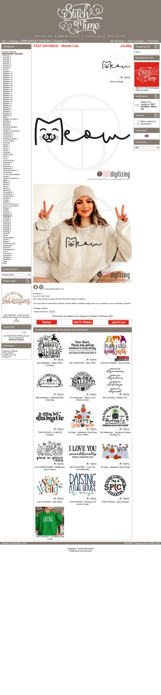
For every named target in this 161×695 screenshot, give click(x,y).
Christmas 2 (8, 135)
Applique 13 (7, 79)
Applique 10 (7, 74)
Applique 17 (7, 87)
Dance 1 (6, 145)
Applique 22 (7, 99)
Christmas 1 (8, 133)
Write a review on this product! (148, 122)
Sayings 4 (7, 222)
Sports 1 (6, 240)
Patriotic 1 (7, 198)
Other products (142, 90)
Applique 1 (7, 72)
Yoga (5, 261)
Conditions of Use (9, 355)
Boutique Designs (10, 127)
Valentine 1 (7, 257)
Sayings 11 (60, 41)
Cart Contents (136, 41)
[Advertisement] (80, 588)
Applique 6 (7, 109)
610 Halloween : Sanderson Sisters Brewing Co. (115, 433)
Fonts (5, 159)
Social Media (8, 238)
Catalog (13, 41)
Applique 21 (7, 97)
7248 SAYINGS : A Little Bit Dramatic (50, 433)
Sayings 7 (7, 228)
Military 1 (6, 182)
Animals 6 (7, 66)
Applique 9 (7, 115)
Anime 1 (6, 70)
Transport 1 (7, 253)
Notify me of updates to (149, 105)
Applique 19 (7, 91)
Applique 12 (7, 78)
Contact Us (6, 357)
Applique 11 (7, 76)
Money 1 (6, 184)
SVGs (4, 263)
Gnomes (6, 164)
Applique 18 (7, 89)
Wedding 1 (7, 259)
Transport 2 (7, 255)
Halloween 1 (8, 166)
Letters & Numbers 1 (11, 178)
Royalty (6, 210)
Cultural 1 (7, 143)
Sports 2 (6, 241)
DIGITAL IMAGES (9, 52)
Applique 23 (7, 101)
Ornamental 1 (8, 196)
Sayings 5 (7, 224)
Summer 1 (7, 247)
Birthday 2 (7, 123)
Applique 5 (7, 107)
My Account (117, 41)
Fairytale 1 (7, 153)
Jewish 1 (6, 176)
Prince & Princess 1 (11, 204)
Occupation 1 (8, 192)
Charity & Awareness (11, 131)
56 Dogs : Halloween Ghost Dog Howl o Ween (83, 433)
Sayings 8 (7, 230)
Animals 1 (7, 56)
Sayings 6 (7, 226)
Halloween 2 (8, 168)
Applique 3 (7, 103)
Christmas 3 (8, 137)
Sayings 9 (7, 232)
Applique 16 (7, 85)
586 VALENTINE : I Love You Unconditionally (82, 468)
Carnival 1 (7, 129)
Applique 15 (7, 83)
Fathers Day (8, 155)
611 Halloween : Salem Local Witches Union (82, 399)
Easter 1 (6, 147)
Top (4, 41)
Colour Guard (8, 141)
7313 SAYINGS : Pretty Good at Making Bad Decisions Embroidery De (16, 317)
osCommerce (86, 551)
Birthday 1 (7, 121)
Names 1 (6, 188)
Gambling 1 (7, 162)
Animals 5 (7, 64)
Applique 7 (7, 111)
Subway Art (7, 245)
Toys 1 (5, 251)
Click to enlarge (116, 81)
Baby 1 (6, 117)
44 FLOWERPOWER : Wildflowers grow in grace (49, 468)
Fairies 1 (6, 151)
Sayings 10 (7, 214)
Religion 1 (7, 208)
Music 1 (6, 186)
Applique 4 (7, 105)
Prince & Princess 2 (11, 206)
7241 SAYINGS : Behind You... (115, 398)
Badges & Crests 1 (10, 119)
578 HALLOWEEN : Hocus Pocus (115, 363)
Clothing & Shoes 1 (10, 139)
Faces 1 (6, 149)
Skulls (5, 236)
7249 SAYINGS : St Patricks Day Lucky (49, 537)
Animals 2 (7, 58)
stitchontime (88, 549)
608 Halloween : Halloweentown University (50, 399)
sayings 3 (7, 220)
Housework (7, 172)
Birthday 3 (7, 125)
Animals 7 (7, 68)
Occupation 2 (8, 194)
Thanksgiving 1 (9, 249)
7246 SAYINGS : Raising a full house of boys (82, 503)
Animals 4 (7, 62)
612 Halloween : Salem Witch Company (50, 364)
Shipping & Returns (10, 351)
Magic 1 (6, 180)
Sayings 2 (7, 218)
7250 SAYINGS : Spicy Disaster (115, 502)
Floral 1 (6, 157)
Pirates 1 (6, 202)
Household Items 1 (10, 170)
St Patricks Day (9, 243)
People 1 (6, 200)
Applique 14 (7, 81)
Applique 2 (7, 93)
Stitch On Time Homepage (147, 88)
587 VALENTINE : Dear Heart (83, 363)
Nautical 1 (7, 190)
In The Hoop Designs (11, 174)
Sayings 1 (7, 212)
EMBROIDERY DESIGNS (36, 41)
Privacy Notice (7, 353)
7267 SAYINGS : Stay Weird (49, 502)
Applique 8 (7, 113)
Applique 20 (7, 95)
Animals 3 (7, 60)
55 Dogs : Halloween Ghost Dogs (115, 467)
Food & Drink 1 (9, 160)
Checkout (153, 41)
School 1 (6, 234)
